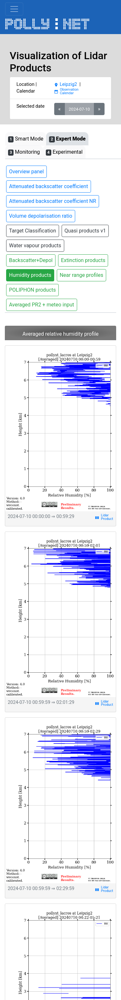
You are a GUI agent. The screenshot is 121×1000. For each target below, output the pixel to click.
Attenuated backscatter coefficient (48, 186)
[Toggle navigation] (14, 9)
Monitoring (24, 152)
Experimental (64, 152)
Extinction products (83, 260)
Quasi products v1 (85, 231)
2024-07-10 (79, 109)
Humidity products (30, 275)
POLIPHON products (32, 290)
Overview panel (26, 171)
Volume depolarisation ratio (40, 216)
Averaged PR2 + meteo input (41, 305)
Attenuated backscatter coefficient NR (52, 201)
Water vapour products (35, 245)
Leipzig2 (65, 84)
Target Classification (32, 231)
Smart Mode (25, 139)
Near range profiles (81, 275)
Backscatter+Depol (31, 260)
